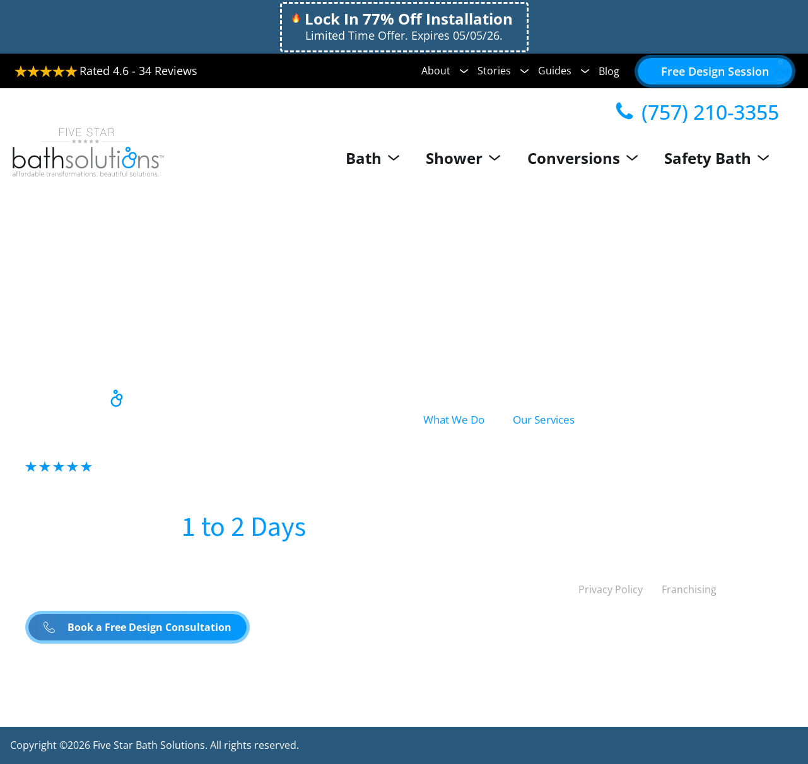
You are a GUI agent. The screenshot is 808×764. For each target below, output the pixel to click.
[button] (715, 71)
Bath (387, 158)
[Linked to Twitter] (434, 589)
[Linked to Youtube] (542, 589)
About (444, 71)
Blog (609, 71)
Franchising (689, 589)
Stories (503, 71)
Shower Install (551, 477)
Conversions (590, 158)
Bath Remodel (550, 449)
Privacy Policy (610, 589)
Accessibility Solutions (710, 477)
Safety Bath (721, 158)
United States (462, 632)
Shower (474, 158)
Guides (563, 71)
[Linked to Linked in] (488, 589)
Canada (552, 632)
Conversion (453, 503)
